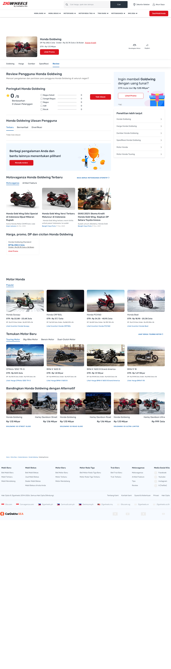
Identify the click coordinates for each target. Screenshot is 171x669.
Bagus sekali (62, 95)
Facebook (160, 472)
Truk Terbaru (116, 477)
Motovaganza (117, 13)
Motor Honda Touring (139, 154)
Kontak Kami (126, 495)
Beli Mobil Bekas (31, 473)
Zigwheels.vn (141, 504)
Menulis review (21, 163)
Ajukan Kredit (90, 43)
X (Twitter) (160, 485)
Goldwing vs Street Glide (18, 426)
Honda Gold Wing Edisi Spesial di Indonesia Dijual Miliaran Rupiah (22, 216)
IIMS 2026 (131, 13)
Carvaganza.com (25, 504)
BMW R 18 (132, 369)
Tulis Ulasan (100, 97)
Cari (119, 4)
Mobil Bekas (53, 13)
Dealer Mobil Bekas (33, 481)
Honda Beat (133, 314)
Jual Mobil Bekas (32, 477)
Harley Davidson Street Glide (46, 417)
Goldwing (10, 64)
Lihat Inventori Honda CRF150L (59, 326)
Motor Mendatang (62, 481)
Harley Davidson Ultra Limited (154, 417)
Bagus (62, 102)
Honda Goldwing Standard (19, 242)
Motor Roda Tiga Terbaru (90, 477)
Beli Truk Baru (116, 473)
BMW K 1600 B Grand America (101, 369)
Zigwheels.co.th (161, 504)
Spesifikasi (44, 64)
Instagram (160, 481)
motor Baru (14, 457)
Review (56, 64)
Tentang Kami (113, 495)
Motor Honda (139, 147)
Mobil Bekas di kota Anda (35, 485)
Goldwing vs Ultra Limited (126, 426)
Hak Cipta (166, 495)
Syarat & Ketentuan (142, 495)
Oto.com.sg (123, 504)
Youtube (159, 477)
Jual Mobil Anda (158, 13)
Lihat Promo (49, 52)
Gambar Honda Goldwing (139, 133)
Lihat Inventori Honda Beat (137, 326)
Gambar (31, 64)
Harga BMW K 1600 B (59, 381)
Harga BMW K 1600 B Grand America (105, 381)
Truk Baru (102, 13)
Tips (134, 481)
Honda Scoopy (13, 314)
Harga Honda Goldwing (139, 126)
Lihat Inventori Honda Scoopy (17, 326)
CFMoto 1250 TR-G (15, 369)
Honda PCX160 (94, 314)
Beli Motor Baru (61, 473)
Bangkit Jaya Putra (49, 226)
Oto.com (6, 504)
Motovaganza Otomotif (99, 178)
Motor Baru (69, 13)
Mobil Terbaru (7, 477)
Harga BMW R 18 (138, 381)
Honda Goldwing (139, 119)
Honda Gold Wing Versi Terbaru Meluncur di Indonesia (58, 215)
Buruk (62, 109)
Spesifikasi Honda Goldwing (139, 140)
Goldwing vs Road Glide (71, 426)
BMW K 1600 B (53, 369)
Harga (21, 64)
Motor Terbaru (61, 477)
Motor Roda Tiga (86, 13)
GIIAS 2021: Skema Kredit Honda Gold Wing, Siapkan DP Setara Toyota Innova (93, 216)
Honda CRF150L (54, 314)
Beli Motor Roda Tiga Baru (90, 473)
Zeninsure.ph (86, 504)
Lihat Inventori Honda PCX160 (98, 326)
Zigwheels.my (105, 504)
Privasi (156, 495)
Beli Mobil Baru (7, 473)
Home (8, 457)
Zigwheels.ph (45, 504)
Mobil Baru (38, 13)
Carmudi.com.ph (66, 504)
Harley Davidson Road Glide (100, 417)
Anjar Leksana (11, 226)
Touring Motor (156, 334)
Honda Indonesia (22, 457)
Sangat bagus (62, 99)
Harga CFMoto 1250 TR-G (20, 381)
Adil (62, 106)
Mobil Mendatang (8, 481)
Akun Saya (158, 4)
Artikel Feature (138, 477)
